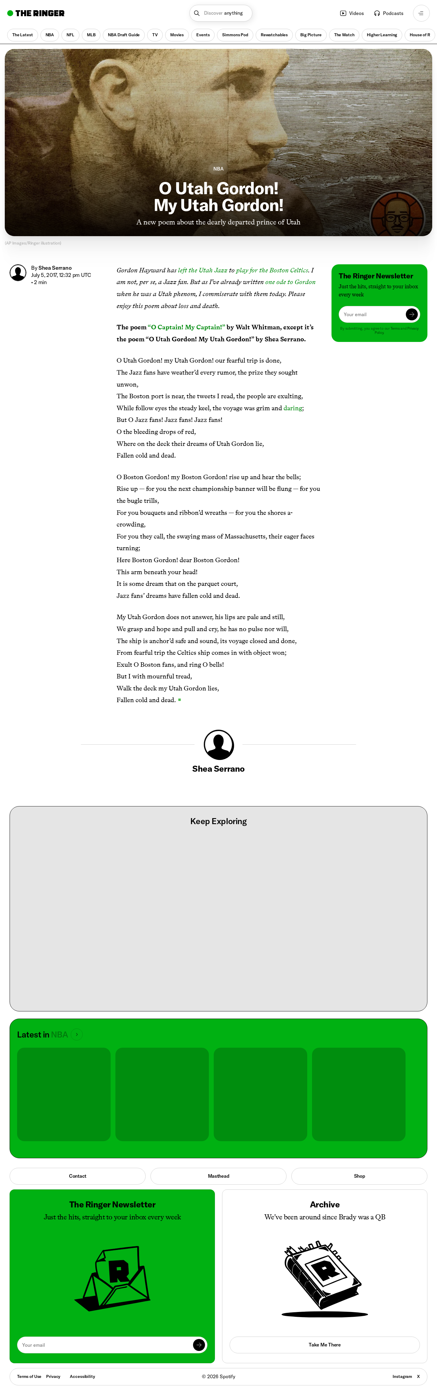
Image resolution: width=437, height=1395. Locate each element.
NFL (70, 34)
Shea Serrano (54, 267)
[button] (221, 13)
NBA (50, 34)
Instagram (402, 1376)
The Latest (22, 34)
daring (293, 408)
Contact (77, 1176)
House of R (420, 34)
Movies (177, 34)
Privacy (53, 1376)
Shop (359, 1176)
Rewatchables (274, 34)
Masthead (218, 1176)
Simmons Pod (235, 34)
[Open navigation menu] (421, 13)
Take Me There (324, 1345)
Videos (352, 13)
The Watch (344, 34)
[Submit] (412, 314)
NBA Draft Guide (124, 34)
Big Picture (310, 34)
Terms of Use (29, 1376)
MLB (91, 34)
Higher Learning (382, 34)
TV (155, 34)
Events (203, 34)
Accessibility (82, 1376)
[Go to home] (35, 13)
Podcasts (388, 13)
